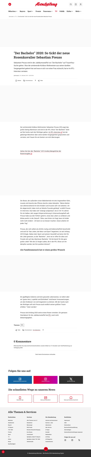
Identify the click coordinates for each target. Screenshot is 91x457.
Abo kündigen (67, 429)
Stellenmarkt (30, 441)
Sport (30, 11)
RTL (49, 315)
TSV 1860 (10, 429)
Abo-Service (49, 427)
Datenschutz (67, 425)
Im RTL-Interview (54, 132)
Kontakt (47, 432)
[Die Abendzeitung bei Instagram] (45, 380)
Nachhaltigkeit (11, 444)
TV (56, 11)
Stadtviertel (11, 422)
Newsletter (29, 422)
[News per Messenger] (20, 399)
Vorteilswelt (30, 434)
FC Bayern (10, 427)
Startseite (11, 16)
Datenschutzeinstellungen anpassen (73, 432)
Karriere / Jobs (49, 422)
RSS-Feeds (29, 427)
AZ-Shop (48, 436)
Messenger (29, 425)
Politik (62, 11)
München (12, 11)
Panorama (47, 11)
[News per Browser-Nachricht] (71, 399)
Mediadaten (49, 434)
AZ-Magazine (49, 439)
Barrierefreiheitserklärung (70, 427)
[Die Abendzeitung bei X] (71, 380)
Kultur (69, 11)
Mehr (78, 11)
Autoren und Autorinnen (51, 420)
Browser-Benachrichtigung (33, 429)
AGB (65, 422)
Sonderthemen (49, 441)
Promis (38, 11)
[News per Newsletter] (45, 399)
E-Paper (48, 429)
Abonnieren (48, 425)
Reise (9, 441)
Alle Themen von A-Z (32, 420)
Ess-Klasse (29, 432)
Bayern (22, 11)
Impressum (67, 420)
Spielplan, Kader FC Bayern (33, 436)
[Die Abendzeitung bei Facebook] (20, 380)
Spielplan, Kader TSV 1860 (33, 439)
